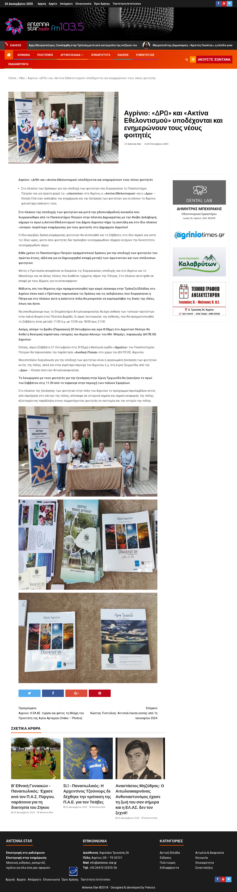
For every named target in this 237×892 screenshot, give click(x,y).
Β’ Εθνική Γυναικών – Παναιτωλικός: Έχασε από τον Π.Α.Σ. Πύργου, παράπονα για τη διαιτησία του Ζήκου (33, 796)
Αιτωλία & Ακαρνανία (209, 852)
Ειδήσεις (123, 54)
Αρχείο (53, 3)
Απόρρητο (66, 3)
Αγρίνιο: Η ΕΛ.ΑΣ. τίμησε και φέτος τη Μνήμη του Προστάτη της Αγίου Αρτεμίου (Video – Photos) (53, 713)
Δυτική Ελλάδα (70, 54)
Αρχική (42, 3)
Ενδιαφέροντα (18, 64)
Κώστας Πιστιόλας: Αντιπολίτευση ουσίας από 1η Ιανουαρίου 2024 (122, 713)
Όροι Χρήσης (102, 3)
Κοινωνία (24, 54)
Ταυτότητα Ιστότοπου (127, 3)
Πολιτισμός (45, 54)
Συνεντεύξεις (145, 54)
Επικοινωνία (83, 3)
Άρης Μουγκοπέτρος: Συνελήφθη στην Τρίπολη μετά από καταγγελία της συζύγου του (82, 45)
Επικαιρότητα (100, 54)
